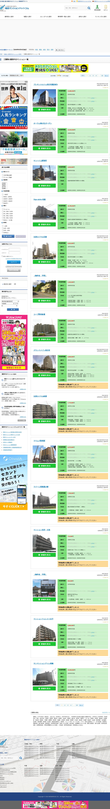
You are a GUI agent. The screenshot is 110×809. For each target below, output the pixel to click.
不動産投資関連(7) (7, 450)
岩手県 (4, 187)
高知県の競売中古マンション (47, 774)
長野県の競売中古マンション (63, 748)
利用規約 (2, 779)
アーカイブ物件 (7, 177)
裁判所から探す (9, 16)
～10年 (4, 226)
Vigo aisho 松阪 (40, 199)
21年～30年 (6, 230)
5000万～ (5, 203)
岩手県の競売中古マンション (31, 750)
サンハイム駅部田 (40, 161)
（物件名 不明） (40, 276)
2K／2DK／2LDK (7, 213)
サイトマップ (3, 785)
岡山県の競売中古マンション (31, 774)
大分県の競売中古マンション (62, 774)
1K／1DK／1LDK (7, 211)
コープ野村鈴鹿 (39, 314)
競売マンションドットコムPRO (102, 1)
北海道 (4, 183)
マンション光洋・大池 (42, 530)
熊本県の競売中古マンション (62, 777)
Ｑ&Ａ (1, 775)
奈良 (44, 49)
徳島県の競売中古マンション (47, 772)
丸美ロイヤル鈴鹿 (40, 396)
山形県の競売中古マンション (31, 755)
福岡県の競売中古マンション (62, 768)
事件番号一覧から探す (64, 16)
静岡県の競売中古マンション (63, 752)
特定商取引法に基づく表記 (6, 783)
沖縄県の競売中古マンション (62, 781)
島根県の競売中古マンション (31, 770)
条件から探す (82, 16)
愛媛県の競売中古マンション (47, 768)
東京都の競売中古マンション (47, 746)
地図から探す (27, 16)
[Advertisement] (55, 35)
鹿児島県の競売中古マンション (63, 779)
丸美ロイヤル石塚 (40, 237)
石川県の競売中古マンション (63, 759)
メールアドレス (11, 249)
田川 (48, 49)
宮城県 (4, 188)
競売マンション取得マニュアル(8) (11, 434)
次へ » (106, 75)
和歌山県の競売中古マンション (79, 757)
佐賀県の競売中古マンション (62, 770)
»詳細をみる (23, 389)
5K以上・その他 (7, 220)
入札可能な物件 (7, 175)
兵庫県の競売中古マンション (79, 748)
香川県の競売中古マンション (47, 770)
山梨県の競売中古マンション (63, 750)
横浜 (40, 49)
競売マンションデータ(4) (9, 437)
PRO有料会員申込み (5, 770)
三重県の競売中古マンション (79, 754)
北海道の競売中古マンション (31, 746)
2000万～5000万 (7, 201)
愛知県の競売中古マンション (63, 754)
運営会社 (2, 777)
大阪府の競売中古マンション (79, 746)
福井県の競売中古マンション (63, 757)
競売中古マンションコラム (84, 1)
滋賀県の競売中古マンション (79, 755)
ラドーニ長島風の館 (41, 487)
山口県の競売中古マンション (31, 768)
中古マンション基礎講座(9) (10, 445)
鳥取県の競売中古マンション (31, 772)
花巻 (52, 49)
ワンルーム (6, 209)
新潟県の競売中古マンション (63, 746)
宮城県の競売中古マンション (31, 752)
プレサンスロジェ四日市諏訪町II (46, 85)
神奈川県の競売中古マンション (47, 757)
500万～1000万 (7, 196)
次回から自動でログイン (7, 256)
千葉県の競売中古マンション (47, 755)
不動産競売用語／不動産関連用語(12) (12, 447)
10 (102, 75)
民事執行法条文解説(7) (8, 439)
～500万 (5, 194)
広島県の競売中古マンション (31, 775)
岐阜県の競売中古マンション (63, 755)
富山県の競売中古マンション (63, 761)
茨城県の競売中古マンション (47, 754)
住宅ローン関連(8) (7, 442)
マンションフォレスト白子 (43, 619)
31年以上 (5, 232)
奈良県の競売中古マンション (79, 752)
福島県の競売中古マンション (31, 754)
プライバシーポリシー (5, 781)
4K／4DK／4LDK (7, 218)
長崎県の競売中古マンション (62, 772)
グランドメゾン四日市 (42, 350)
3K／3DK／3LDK (7, 215)
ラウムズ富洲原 (39, 441)
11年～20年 (6, 228)
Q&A (74, 1)
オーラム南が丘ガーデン (43, 123)
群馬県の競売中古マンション (47, 750)
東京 (36, 49)
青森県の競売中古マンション (31, 748)
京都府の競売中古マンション (79, 750)
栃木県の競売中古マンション (47, 752)
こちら (92, 97)
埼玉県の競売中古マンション (47, 748)
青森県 (4, 185)
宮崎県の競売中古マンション (62, 775)
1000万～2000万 (7, 199)
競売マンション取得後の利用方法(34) (12, 432)
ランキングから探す (101, 16)
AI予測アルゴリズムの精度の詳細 (8, 771)
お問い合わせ (3, 787)
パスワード (11, 252)
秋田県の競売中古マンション (31, 757)
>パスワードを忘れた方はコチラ (14, 258)
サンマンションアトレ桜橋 (43, 663)
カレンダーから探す (46, 16)
